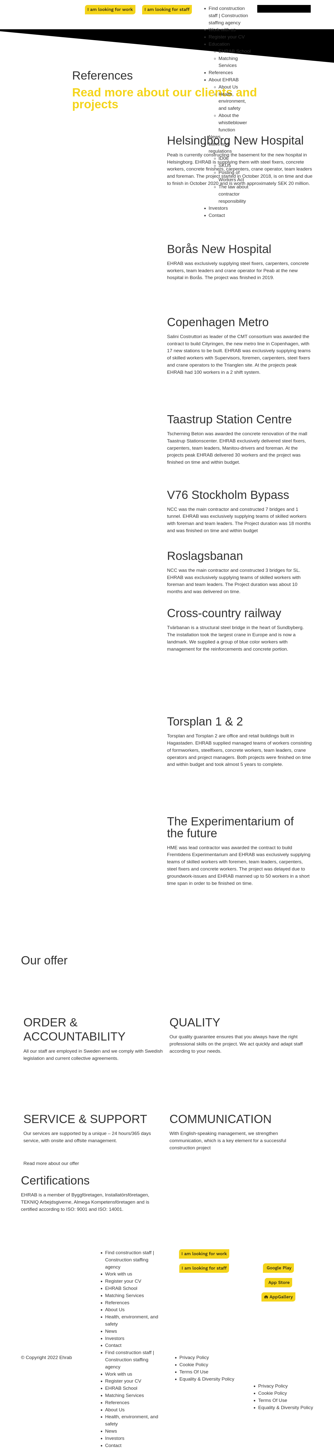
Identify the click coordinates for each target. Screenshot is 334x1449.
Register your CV (227, 36)
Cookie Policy (194, 1364)
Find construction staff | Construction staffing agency (228, 15)
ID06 (224, 158)
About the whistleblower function (233, 122)
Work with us (222, 29)
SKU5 (225, 165)
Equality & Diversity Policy (207, 1379)
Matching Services (124, 1295)
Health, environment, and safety (232, 101)
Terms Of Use (194, 1371)
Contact (217, 215)
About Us (228, 86)
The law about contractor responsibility (234, 194)
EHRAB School (235, 51)
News (215, 136)
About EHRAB (224, 79)
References (221, 72)
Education (219, 44)
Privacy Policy (194, 1357)
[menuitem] (284, 9)
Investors (218, 208)
